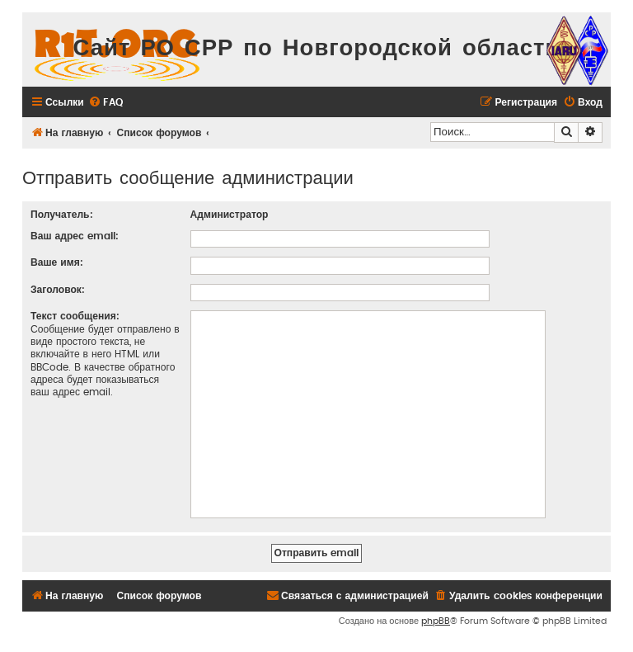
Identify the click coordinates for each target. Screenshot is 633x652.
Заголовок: (57, 290)
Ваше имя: (56, 262)
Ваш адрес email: (74, 236)
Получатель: (61, 215)
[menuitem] (105, 103)
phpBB (435, 621)
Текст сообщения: (75, 316)
